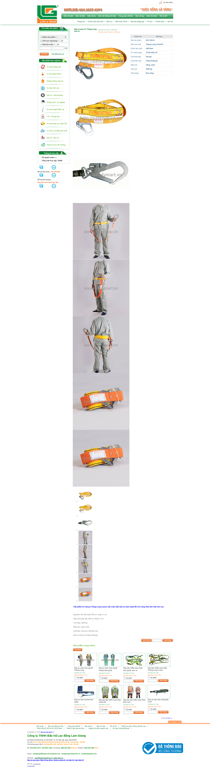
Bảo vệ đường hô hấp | (56, 726)
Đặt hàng (167, 640)
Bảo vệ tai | (41, 726)
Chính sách (159, 22)
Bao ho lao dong (46, 732)
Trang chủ (81, 22)
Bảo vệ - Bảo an (53, 138)
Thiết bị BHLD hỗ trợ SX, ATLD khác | (50, 728)
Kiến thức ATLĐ (121, 22)
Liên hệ (170, 22)
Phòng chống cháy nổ (55, 81)
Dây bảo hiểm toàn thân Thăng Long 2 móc (157, 669)
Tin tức (150, 22)
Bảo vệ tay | (89, 726)
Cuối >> (169, 718)
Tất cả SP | (114, 726)
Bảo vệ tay (140, 16)
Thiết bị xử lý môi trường (56, 145)
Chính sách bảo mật (95, 22)
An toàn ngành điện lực (55, 109)
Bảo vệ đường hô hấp (107, 16)
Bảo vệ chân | (102, 726)
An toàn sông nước (54, 67)
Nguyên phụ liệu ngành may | (99, 728)
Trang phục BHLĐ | (75, 726)
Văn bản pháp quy (137, 22)
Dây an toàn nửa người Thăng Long (83, 669)
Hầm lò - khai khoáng (55, 95)
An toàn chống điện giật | (122, 728)
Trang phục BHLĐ (126, 16)
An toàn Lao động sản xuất (57, 131)
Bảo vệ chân (152, 16)
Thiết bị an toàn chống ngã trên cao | (134, 726)
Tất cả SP (163, 16)
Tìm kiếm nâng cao (58, 54)
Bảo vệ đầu (80, 16)
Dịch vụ (109, 22)
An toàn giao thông (54, 74)
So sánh (80, 677)
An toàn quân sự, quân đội (57, 124)
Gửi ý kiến (147, 640)
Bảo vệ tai (92, 16)
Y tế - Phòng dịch (53, 117)
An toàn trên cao (53, 88)
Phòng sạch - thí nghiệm (56, 102)
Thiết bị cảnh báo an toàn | (76, 728)
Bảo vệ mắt (68, 16)
